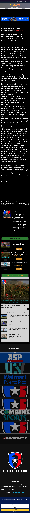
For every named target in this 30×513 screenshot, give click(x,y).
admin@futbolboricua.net (18, 492)
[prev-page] (2, 341)
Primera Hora (19, 30)
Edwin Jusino (15, 211)
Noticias (5, 250)
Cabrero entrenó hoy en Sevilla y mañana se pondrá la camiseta (7, 203)
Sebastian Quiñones (20, 265)
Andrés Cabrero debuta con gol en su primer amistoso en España (22, 203)
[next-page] (4, 341)
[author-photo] (15, 246)
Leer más (19, 249)
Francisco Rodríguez (20, 245)
